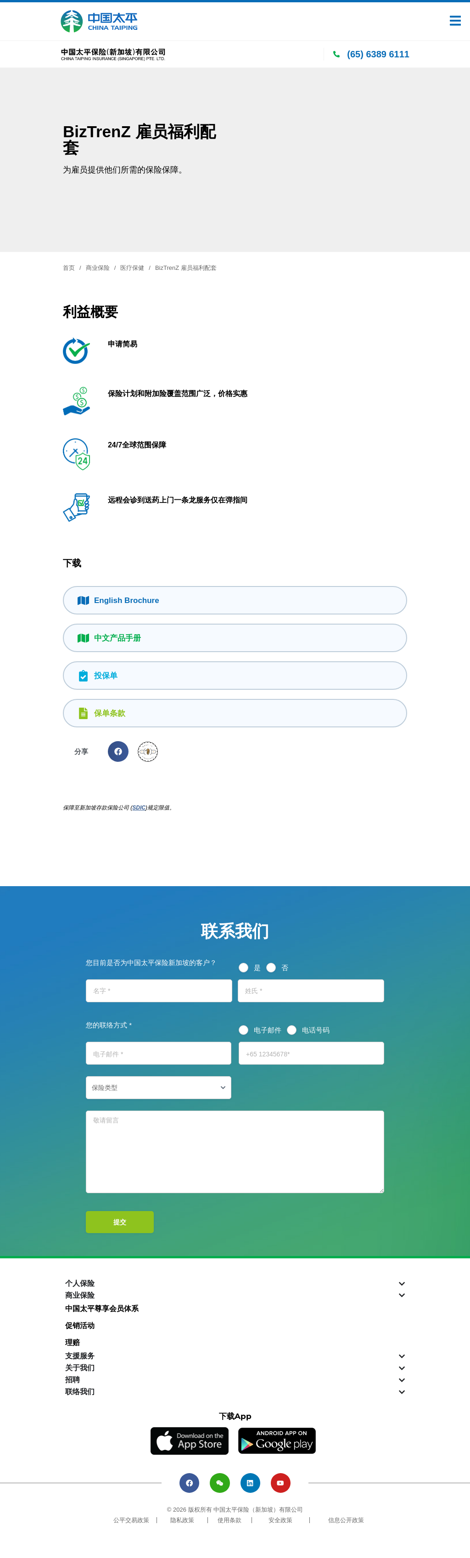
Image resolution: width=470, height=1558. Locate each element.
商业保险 (98, 267)
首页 (69, 267)
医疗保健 (132, 267)
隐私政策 (182, 1526)
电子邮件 (267, 1030)
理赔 (72, 1342)
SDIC (138, 807)
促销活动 (80, 1325)
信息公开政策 (346, 1526)
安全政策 (280, 1526)
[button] (118, 751)
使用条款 (229, 1526)
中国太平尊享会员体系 (102, 1308)
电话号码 (316, 1030)
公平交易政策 (131, 1526)
